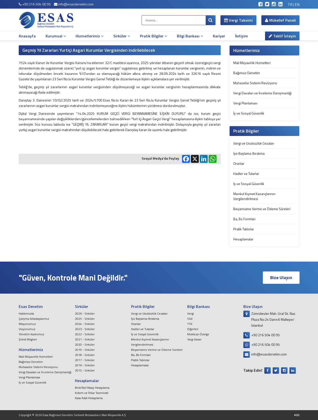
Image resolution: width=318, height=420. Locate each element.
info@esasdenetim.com (74, 4)
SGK (190, 318)
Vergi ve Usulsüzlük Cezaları (253, 143)
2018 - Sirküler (85, 355)
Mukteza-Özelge (198, 334)
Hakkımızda (26, 313)
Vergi (190, 313)
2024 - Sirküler (85, 323)
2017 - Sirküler (85, 360)
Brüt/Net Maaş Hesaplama (92, 387)
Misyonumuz (27, 323)
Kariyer (219, 36)
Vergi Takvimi (238, 20)
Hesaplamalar (243, 239)
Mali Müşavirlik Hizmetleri (251, 62)
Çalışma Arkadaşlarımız (34, 318)
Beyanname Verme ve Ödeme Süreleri (261, 208)
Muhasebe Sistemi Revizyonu (255, 82)
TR (289, 4)
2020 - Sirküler (85, 344)
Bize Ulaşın (281, 277)
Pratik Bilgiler (153, 36)
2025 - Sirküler (85, 318)
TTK (189, 323)
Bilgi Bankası (190, 36)
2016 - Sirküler (85, 365)
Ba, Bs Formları (244, 218)
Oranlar (238, 163)
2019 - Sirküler (85, 349)
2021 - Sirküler (85, 339)
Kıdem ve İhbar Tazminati (91, 392)
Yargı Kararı (194, 339)
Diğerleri (192, 329)
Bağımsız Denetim (246, 72)
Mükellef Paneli (280, 20)
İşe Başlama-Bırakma (249, 153)
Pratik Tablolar (243, 229)
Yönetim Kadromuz (31, 334)
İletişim (241, 36)
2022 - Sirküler (85, 334)
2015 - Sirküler (85, 370)
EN (297, 4)
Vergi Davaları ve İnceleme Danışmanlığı (262, 93)
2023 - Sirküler (85, 329)
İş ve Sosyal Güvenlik (248, 113)
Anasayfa (27, 36)
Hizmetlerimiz (89, 36)
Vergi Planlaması (245, 103)
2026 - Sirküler (85, 313)
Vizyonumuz (27, 329)
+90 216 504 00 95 (35, 4)
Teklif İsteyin (282, 36)
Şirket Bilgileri (28, 339)
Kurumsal (56, 36)
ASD (297, 415)
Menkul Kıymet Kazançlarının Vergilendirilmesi (254, 196)
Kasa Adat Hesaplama (89, 398)
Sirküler (121, 36)
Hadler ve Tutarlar (246, 173)
